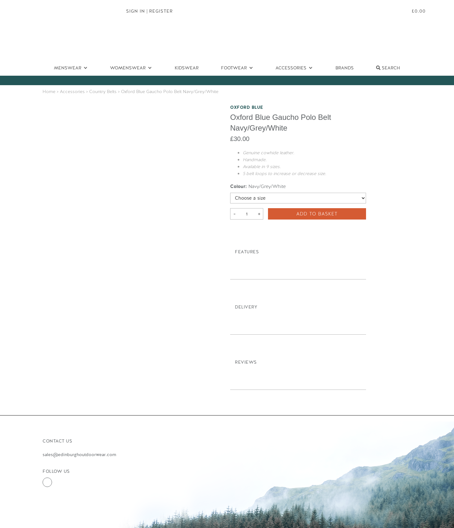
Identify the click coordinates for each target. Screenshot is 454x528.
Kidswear (187, 68)
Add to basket (317, 214)
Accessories (72, 91)
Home (49, 91)
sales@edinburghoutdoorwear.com (79, 454)
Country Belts (103, 91)
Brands (344, 68)
